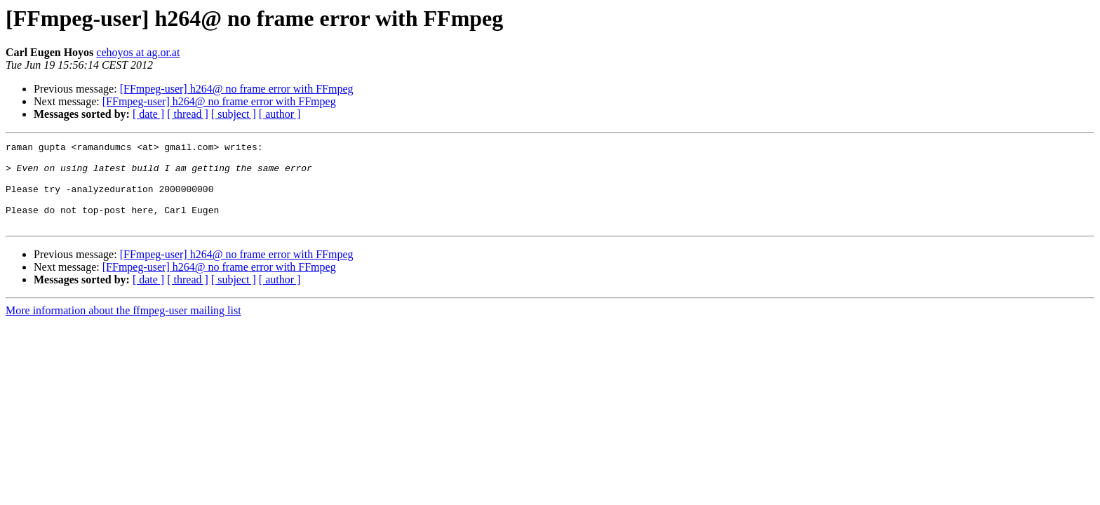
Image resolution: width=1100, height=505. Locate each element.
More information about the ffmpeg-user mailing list (123, 327)
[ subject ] (233, 114)
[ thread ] (187, 114)
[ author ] (280, 114)
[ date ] (148, 114)
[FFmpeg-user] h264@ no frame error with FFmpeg (237, 89)
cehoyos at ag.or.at (138, 52)
